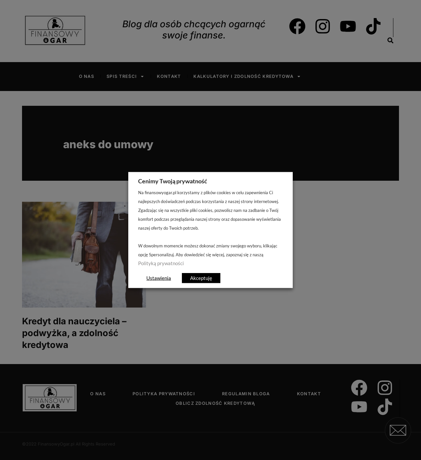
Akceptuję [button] (201, 278)
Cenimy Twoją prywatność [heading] (172, 181)
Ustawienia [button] (158, 278)
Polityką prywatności (161, 263)
